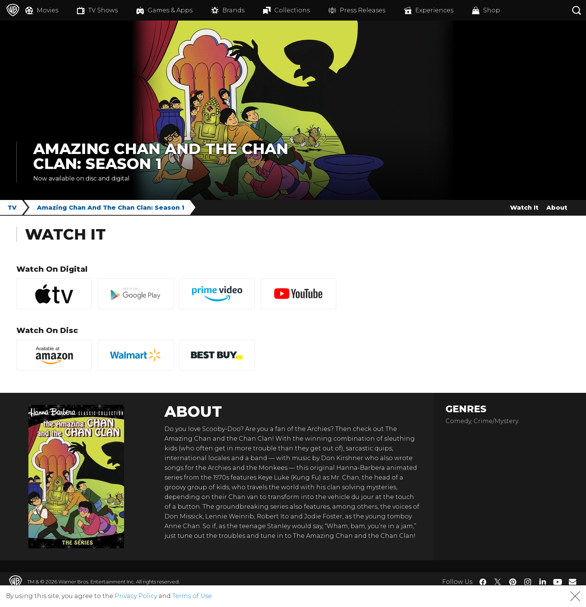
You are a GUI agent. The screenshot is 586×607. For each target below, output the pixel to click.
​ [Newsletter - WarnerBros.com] (572, 581)
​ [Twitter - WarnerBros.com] (497, 582)
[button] (575, 596)
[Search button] (576, 10)
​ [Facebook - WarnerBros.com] (482, 582)
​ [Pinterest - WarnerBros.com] (512, 582)
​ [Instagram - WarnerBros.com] (527, 582)
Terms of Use (192, 596)
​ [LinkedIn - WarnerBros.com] (542, 581)
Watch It (524, 207)
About (556, 207)
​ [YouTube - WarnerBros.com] (557, 581)
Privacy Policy (136, 596)
